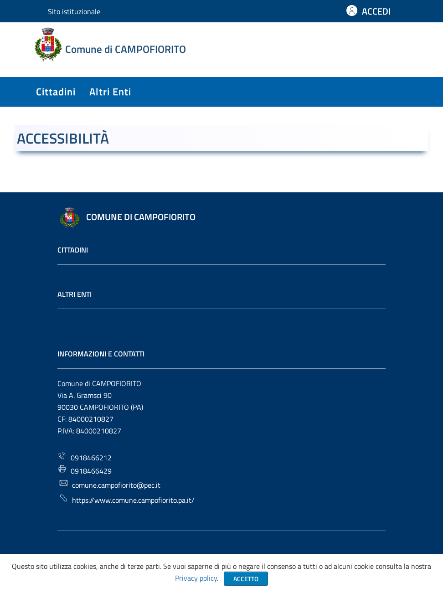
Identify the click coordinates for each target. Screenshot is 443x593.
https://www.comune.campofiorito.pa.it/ (127, 499)
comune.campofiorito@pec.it (109, 484)
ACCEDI (376, 11)
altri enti (110, 91)
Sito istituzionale (74, 11)
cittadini (56, 91)
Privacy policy (196, 577)
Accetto (245, 578)
